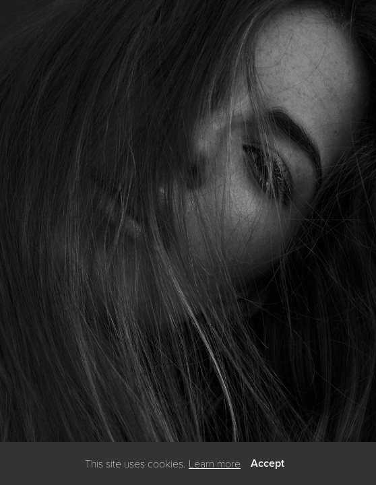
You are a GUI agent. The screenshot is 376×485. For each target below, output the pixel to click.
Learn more (215, 463)
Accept (267, 463)
